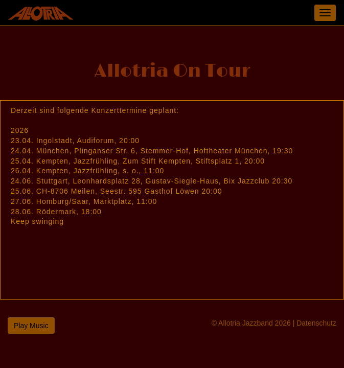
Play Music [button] (31, 325)
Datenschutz (316, 323)
